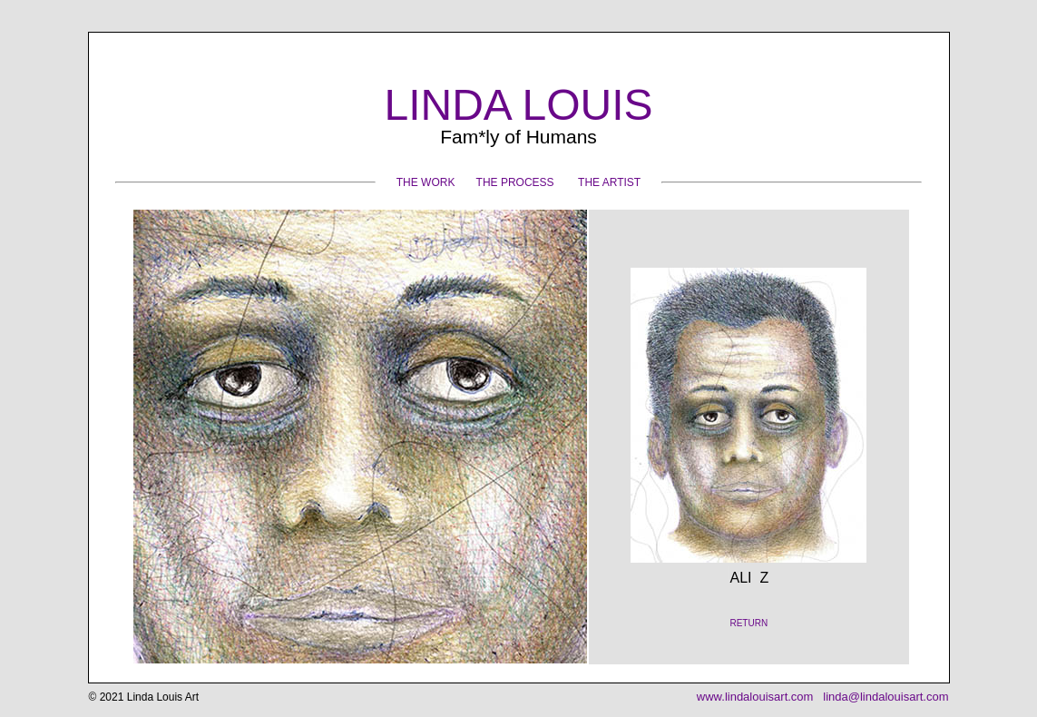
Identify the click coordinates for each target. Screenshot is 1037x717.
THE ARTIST (609, 182)
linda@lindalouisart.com (884, 696)
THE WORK (425, 182)
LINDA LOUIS (517, 105)
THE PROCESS (515, 182)
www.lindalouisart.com (755, 696)
